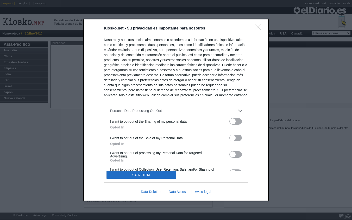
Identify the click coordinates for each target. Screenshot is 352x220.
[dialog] (176, 110)
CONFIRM (141, 175)
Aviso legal (203, 192)
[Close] (259, 28)
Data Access (178, 192)
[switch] (235, 121)
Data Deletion (151, 192)
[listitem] (176, 110)
